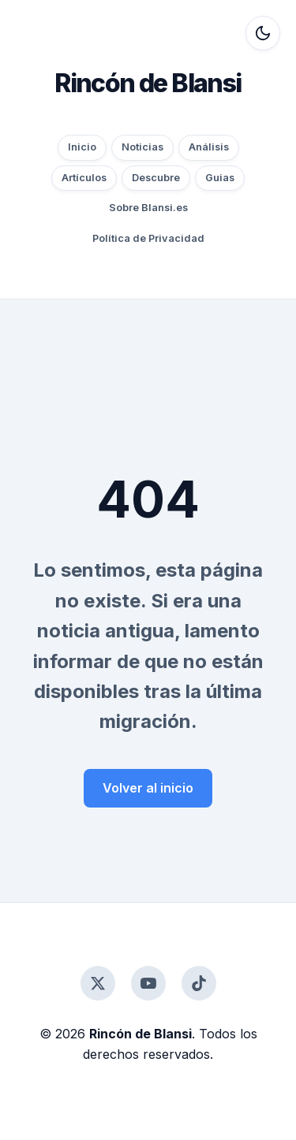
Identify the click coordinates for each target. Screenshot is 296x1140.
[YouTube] (148, 983)
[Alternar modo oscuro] (262, 33)
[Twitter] (98, 983)
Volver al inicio (148, 788)
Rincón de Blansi (147, 83)
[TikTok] (199, 983)
